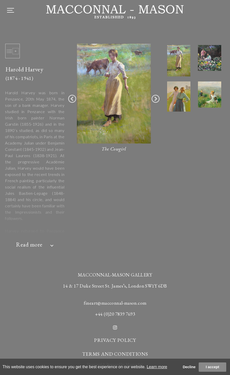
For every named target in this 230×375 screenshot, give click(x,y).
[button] (72, 99)
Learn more (157, 367)
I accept (212, 367)
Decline (189, 367)
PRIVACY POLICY (115, 340)
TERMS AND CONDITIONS (115, 354)
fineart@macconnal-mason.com (115, 303)
